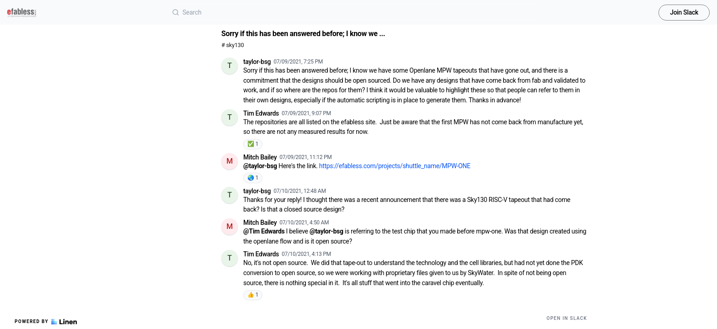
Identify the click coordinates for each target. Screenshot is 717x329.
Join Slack (684, 12)
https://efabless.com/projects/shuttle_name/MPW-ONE (395, 166)
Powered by (46, 321)
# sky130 (232, 45)
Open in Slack (566, 318)
